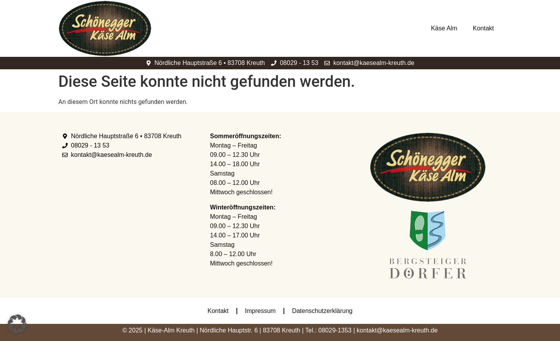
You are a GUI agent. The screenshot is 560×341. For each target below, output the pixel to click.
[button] (17, 324)
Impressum (260, 311)
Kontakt (483, 28)
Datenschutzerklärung (322, 311)
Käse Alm (444, 28)
